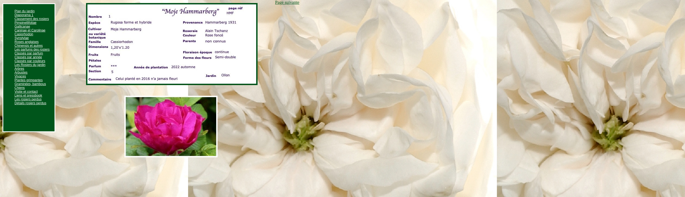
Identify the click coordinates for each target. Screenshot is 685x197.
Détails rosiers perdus (30, 103)
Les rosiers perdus (28, 99)
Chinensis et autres (29, 46)
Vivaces (20, 76)
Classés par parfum (29, 53)
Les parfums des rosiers (32, 49)
